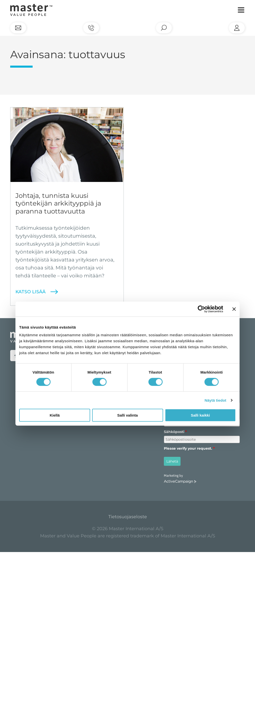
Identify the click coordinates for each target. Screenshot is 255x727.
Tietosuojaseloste (127, 516)
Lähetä (172, 461)
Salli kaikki (200, 415)
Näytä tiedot (215, 400)
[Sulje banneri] (234, 309)
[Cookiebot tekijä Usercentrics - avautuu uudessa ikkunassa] (201, 309)
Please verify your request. (189, 448)
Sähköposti (175, 431)
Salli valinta (127, 415)
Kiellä (55, 415)
